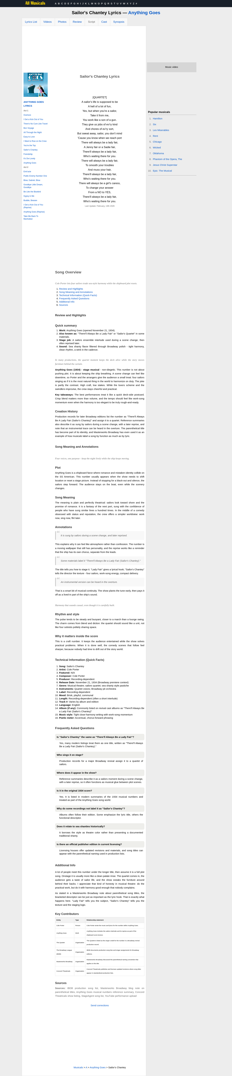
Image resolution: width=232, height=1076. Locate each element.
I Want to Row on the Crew (35, 141)
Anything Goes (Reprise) (34, 212)
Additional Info (66, 301)
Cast (104, 21)
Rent (155, 136)
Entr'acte (27, 171)
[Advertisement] (84, 50)
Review (77, 21)
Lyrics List (31, 21)
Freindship (28, 154)
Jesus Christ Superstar (165, 165)
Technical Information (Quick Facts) (78, 295)
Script (91, 21)
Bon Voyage (29, 128)
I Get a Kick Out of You (33, 119)
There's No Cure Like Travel (36, 124)
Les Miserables (161, 130)
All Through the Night (33, 132)
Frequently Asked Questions (74, 298)
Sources (63, 305)
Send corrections (100, 1005)
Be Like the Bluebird (32, 192)
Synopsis (118, 21)
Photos (62, 21)
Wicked (157, 147)
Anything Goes (144, 12)
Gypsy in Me (29, 196)
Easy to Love (29, 137)
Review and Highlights (71, 288)
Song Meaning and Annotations (76, 292)
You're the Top (30, 145)
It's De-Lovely (29, 158)
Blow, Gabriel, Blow (32, 180)
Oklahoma (158, 153)
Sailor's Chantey (31, 150)
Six (154, 124)
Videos (47, 21)
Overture (27, 115)
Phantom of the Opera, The (167, 159)
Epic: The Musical (162, 170)
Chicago (157, 141)
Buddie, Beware (30, 200)
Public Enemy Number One (35, 176)
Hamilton (157, 118)
